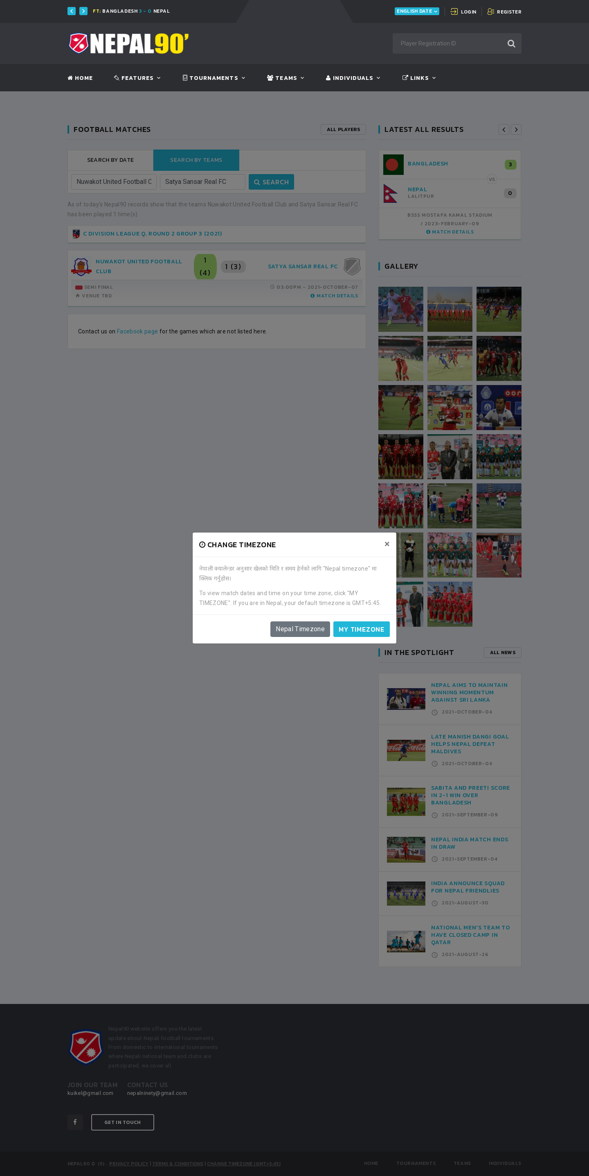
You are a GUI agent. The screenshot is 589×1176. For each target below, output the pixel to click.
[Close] (387, 543)
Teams (282, 78)
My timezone (361, 629)
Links (415, 78)
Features (134, 78)
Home (80, 78)
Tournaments (210, 78)
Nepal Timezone (300, 629)
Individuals (349, 78)
